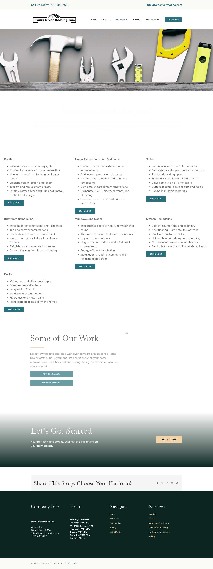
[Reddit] (167, 483)
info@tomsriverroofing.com (164, 4)
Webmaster (71, 563)
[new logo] (54, 15)
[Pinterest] (176, 483)
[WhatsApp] (172, 483)
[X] (162, 483)
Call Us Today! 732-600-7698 (50, 4)
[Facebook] (157, 483)
